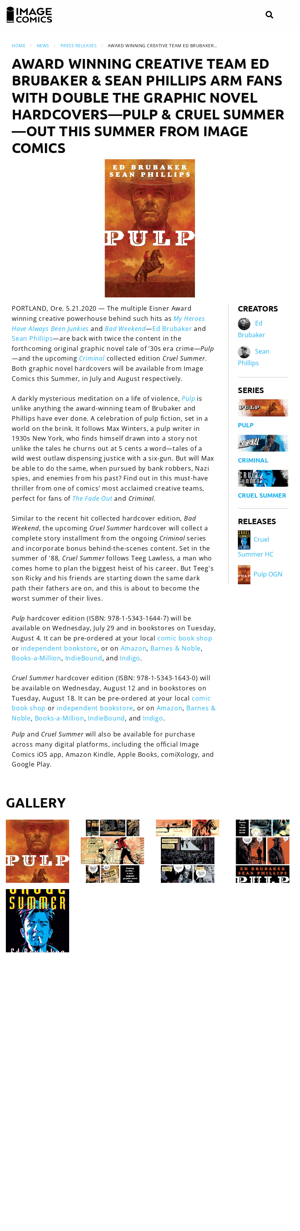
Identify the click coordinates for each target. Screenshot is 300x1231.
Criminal (91, 358)
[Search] (269, 15)
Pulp (188, 398)
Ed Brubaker (172, 328)
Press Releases (79, 45)
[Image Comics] (29, 15)
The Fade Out (92, 498)
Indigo (130, 658)
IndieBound (83, 658)
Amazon (134, 648)
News (43, 45)
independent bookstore (59, 648)
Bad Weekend (125, 328)
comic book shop (184, 638)
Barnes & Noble (175, 648)
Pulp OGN (260, 574)
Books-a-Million (36, 658)
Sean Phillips (32, 338)
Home (18, 45)
